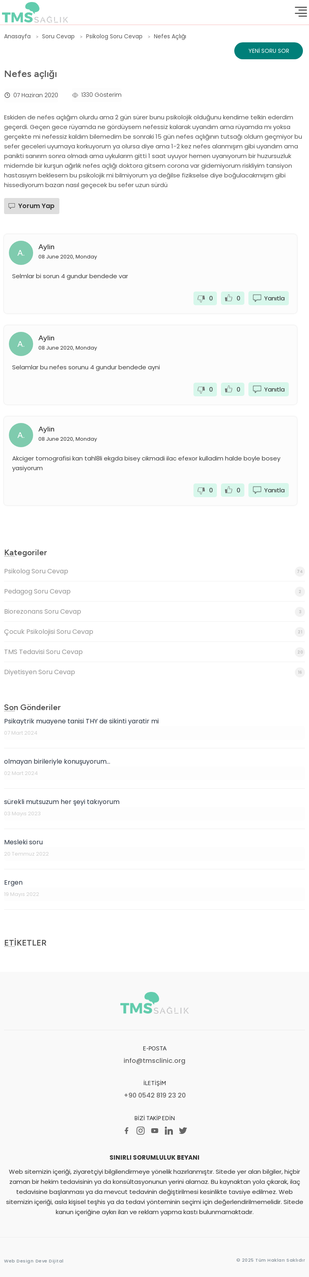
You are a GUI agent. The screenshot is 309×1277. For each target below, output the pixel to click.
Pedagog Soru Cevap (154, 592)
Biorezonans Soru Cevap (154, 612)
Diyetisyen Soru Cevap (154, 672)
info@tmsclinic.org (154, 1061)
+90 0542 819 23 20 (155, 1096)
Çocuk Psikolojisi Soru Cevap (154, 632)
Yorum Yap (36, 205)
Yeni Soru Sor (268, 51)
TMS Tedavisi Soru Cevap (154, 652)
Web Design (19, 1261)
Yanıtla (274, 298)
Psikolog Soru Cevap (154, 572)
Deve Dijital (50, 1261)
